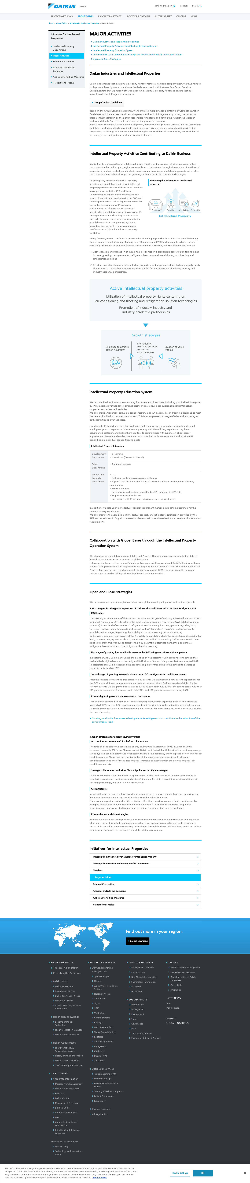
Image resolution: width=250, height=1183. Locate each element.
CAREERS (181, 16)
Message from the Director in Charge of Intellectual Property (124, 857)
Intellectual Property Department (63, 48)
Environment (136, 1014)
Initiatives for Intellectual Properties (84, 23)
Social (133, 1019)
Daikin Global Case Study (66, 1060)
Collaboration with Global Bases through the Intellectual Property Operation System (137, 54)
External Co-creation (103, 884)
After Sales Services (102, 1068)
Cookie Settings (180, 1173)
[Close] (244, 1172)
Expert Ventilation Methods (67, 1030)
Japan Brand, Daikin (64, 991)
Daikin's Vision (61, 1098)
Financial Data (137, 972)
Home (50, 23)
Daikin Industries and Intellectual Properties (116, 41)
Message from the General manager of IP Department (121, 863)
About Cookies (99, 1177)
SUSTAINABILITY (163, 16)
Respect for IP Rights (103, 904)
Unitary (96, 981)
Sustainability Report (140, 1033)
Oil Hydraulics (99, 1114)
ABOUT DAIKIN (85, 16)
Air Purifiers (99, 998)
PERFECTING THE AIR (62, 16)
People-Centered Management (184, 967)
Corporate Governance (65, 1112)
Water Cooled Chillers (103, 1032)
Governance (136, 1024)
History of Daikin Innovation (68, 1056)
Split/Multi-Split (101, 976)
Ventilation (98, 1013)
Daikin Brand (59, 981)
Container (98, 1051)
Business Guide (61, 1108)
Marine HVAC (99, 1056)
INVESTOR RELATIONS (138, 16)
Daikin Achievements (63, 1042)
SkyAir (96, 1003)
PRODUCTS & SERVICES (110, 16)
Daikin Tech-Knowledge (65, 1016)
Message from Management (67, 1084)
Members (98, 870)
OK (202, 1173)
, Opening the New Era (67, 1065)
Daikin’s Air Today (63, 1001)
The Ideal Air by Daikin (64, 967)
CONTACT (171, 1018)
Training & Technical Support (107, 1091)
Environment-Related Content (144, 1038)
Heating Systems (101, 994)
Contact (184, 6)
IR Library (135, 987)
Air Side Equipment (102, 1041)
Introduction (136, 1004)
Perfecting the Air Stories (66, 973)
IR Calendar (136, 991)
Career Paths (175, 985)
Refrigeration (99, 1046)
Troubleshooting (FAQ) (104, 1074)
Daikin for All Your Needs (66, 996)
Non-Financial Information (143, 977)
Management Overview (65, 1103)
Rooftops (97, 1037)
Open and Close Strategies (107, 59)
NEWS (194, 16)
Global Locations (138, 941)
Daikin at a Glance (63, 986)
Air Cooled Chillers (102, 1027)
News (56, 1117)
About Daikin (61, 23)
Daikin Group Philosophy (66, 1089)
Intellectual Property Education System (113, 50)
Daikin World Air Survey (66, 1034)
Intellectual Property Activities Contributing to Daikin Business (125, 46)
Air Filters (98, 1061)
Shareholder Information (142, 982)
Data (132, 1028)
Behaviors (59, 1093)
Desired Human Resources (181, 972)
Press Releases (172, 1008)
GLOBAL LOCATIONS (177, 1023)
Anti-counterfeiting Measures (108, 898)
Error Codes (98, 1101)
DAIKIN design (61, 1146)
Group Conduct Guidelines (108, 102)
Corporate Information (64, 1078)
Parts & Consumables (103, 1096)
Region (163, 6)
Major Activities (61, 55)
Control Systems (101, 1018)
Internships (174, 990)
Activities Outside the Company (109, 891)
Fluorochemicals (100, 1109)
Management (136, 1009)
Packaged (97, 1022)
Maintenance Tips (101, 1078)
